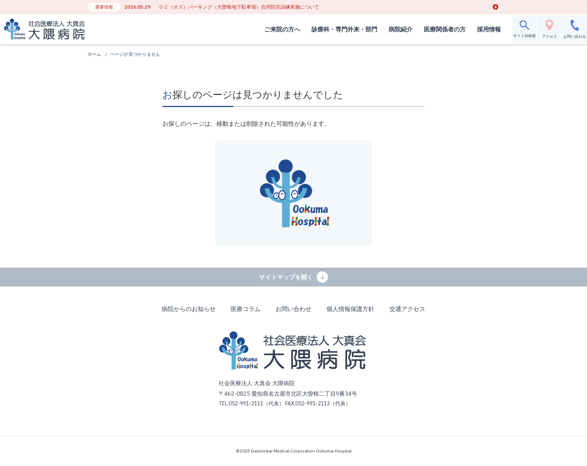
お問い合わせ (293, 309)
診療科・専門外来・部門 (328, 29)
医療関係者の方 (428, 29)
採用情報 (472, 29)
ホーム (94, 54)
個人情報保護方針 (350, 309)
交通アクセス (407, 309)
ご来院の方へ (266, 29)
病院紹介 (384, 29)
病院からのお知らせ (189, 309)
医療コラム (246, 309)
